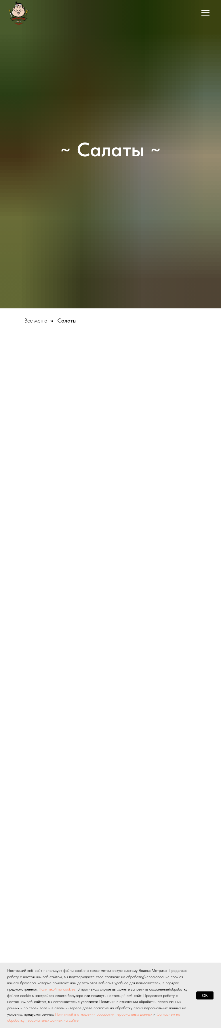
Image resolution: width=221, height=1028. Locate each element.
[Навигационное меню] (205, 13)
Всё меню (35, 320)
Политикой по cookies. (58, 989)
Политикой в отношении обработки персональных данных (103, 1014)
